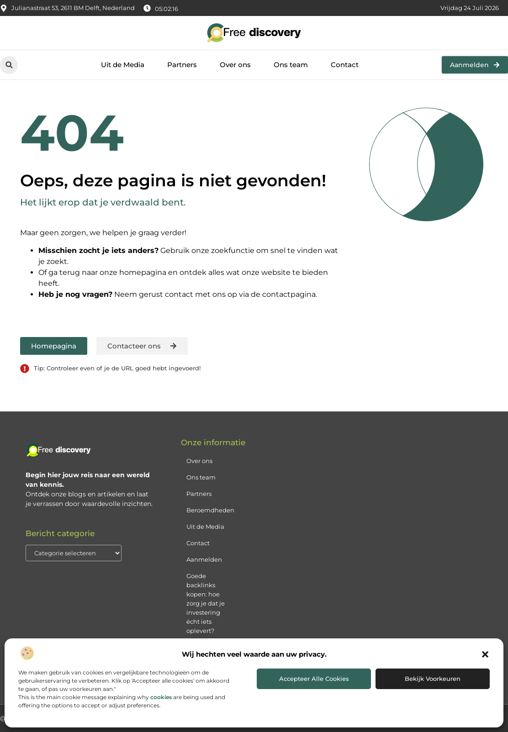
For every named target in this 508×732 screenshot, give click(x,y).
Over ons (235, 64)
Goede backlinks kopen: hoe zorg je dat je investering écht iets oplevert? (205, 603)
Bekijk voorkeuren (432, 678)
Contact (345, 64)
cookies (161, 697)
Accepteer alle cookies (314, 678)
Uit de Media (122, 64)
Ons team (291, 64)
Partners (182, 64)
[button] (485, 654)
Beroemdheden (210, 510)
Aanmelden (204, 559)
